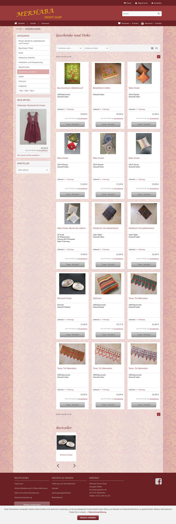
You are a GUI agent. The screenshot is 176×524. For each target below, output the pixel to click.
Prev (58, 465)
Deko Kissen (134, 88)
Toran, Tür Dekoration (138, 298)
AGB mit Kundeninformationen (26, 493)
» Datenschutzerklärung (96, 512)
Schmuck (22, 81)
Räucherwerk (24, 67)
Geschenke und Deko (27, 71)
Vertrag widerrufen (31, 504)
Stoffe (21, 76)
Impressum (45, 23)
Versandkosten (82, 118)
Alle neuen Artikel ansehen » (28, 155)
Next (74, 465)
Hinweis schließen (88, 518)
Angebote (23, 86)
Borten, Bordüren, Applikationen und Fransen (32, 42)
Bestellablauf (57, 497)
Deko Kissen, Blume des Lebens (71, 228)
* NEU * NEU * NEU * (27, 90)
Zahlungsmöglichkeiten (61, 493)
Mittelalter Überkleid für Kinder (31, 105)
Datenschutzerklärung (23, 497)
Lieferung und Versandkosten (63, 483)
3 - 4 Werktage (69, 109)
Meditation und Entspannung (31, 62)
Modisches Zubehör (27, 57)
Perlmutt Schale (64, 298)
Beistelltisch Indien (101, 88)
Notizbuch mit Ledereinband (105, 228)
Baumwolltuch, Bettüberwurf (70, 88)
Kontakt (33, 23)
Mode (21, 53)
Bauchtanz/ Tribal (26, 48)
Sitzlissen (97, 298)
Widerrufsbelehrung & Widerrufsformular (31, 488)
